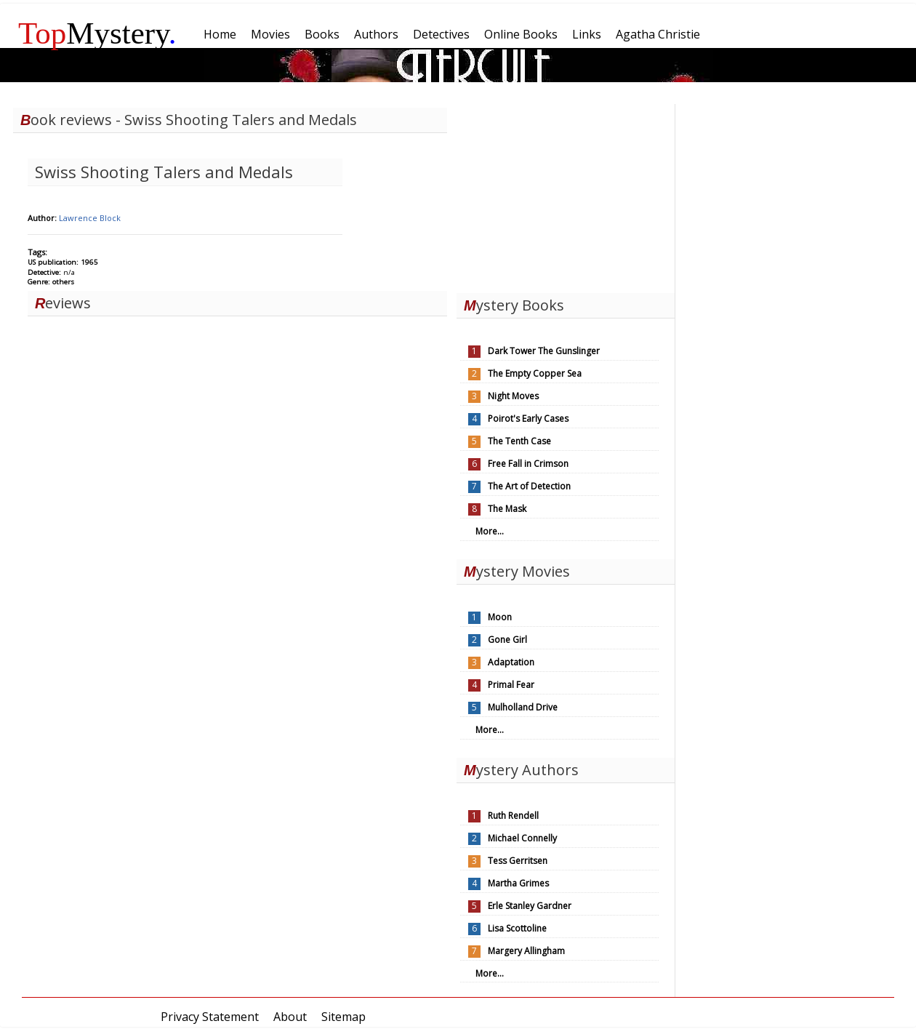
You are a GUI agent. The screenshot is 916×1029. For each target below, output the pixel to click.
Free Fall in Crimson (528, 463)
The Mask (507, 509)
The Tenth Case (519, 441)
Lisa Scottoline (517, 928)
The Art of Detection (529, 486)
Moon (500, 617)
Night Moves (513, 396)
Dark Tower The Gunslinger (544, 351)
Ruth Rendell (513, 815)
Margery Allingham (526, 951)
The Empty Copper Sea (535, 373)
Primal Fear (511, 684)
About (290, 1017)
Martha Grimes (518, 883)
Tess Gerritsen (517, 860)
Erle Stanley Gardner (529, 906)
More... (489, 531)
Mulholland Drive (523, 707)
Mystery (97, 33)
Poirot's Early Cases (528, 418)
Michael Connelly (522, 838)
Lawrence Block (90, 217)
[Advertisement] (566, 195)
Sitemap (343, 1017)
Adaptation (511, 662)
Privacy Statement (210, 1017)
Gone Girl (507, 639)
